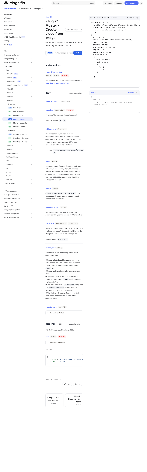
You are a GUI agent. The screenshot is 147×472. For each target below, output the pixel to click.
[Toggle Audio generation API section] (17, 217)
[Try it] (77, 53)
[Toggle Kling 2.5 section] (17, 96)
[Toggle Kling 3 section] (17, 77)
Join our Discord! (25, 9)
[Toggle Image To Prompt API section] (17, 210)
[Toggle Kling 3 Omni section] (17, 81)
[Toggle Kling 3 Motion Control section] (17, 85)
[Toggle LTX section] (17, 168)
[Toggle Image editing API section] (17, 59)
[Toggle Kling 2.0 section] (17, 145)
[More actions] (81, 29)
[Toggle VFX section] (17, 187)
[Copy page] (72, 29)
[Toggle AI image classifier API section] (17, 198)
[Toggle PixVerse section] (17, 179)
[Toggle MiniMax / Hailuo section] (17, 157)
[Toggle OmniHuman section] (17, 183)
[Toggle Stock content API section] (17, 202)
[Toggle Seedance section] (17, 164)
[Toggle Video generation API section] (17, 62)
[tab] (51, 100)
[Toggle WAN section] (17, 161)
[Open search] (73, 3)
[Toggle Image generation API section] (17, 55)
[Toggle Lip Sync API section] (17, 206)
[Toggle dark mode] (141, 3)
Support (119, 3)
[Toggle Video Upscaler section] (17, 191)
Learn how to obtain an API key (57, 83)
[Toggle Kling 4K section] (17, 74)
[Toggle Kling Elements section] (17, 153)
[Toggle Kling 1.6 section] (17, 149)
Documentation (10, 9)
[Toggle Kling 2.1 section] (17, 100)
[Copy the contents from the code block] (137, 17)
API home (108, 3)
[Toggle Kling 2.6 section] (17, 93)
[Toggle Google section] (17, 176)
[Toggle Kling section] (17, 70)
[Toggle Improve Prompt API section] (17, 213)
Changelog (38, 9)
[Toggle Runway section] (17, 172)
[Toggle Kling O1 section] (17, 89)
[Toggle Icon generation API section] (17, 195)
